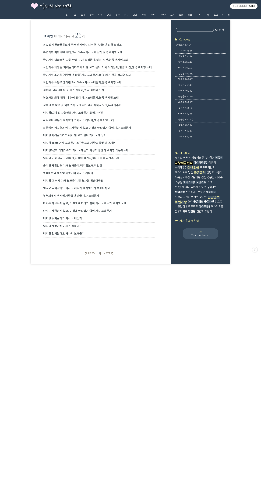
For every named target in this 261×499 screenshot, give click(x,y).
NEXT (108, 253)
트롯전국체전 (182, 327)
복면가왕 (181, 352)
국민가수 (201, 332)
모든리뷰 (195, 327)
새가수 (219, 327)
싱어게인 (212, 337)
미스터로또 (181, 322)
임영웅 (191, 361)
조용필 (178, 332)
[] (99, 253)
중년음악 (186, 136)
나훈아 (218, 322)
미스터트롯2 (200, 312)
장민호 (210, 322)
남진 (190, 322)
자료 (74, 15)
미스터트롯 (217, 356)
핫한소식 (185, 107)
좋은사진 (185, 176)
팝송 (181, 15)
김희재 (194, 337)
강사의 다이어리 (55, 6)
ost (187, 342)
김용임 (210, 327)
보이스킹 (180, 342)
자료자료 (185, 95)
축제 (83, 15)
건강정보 (185, 118)
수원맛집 (180, 356)
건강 (109, 15)
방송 (144, 15)
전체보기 (184, 90)
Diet (117, 15)
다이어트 (185, 159)
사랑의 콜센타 (182, 347)
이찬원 (195, 347)
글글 (135, 15)
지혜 (207, 15)
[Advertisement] (201, 46)
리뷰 (126, 15)
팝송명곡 (185, 153)
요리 (172, 15)
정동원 (219, 308)
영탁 (190, 351)
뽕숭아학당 (208, 308)
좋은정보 (185, 164)
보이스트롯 (189, 332)
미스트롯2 (204, 356)
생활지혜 (185, 170)
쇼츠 (216, 15)
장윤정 (212, 312)
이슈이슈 (185, 113)
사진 (198, 15)
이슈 (100, 15)
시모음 (202, 337)
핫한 (92, 15)
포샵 (209, 332)
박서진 (187, 308)
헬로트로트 (192, 356)
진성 (203, 327)
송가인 (203, 347)
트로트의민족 (207, 317)
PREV (89, 253)
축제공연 (185, 101)
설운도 (178, 308)
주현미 (208, 361)
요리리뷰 (185, 182)
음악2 (163, 15)
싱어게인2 (180, 317)
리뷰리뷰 (185, 147)
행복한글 (185, 130)
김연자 (200, 361)
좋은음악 (186, 141)
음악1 (153, 15)
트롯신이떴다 (182, 337)
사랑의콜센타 (184, 313)
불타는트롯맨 (197, 342)
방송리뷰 (185, 124)
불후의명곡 (181, 361)
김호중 (218, 351)
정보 (190, 15)
